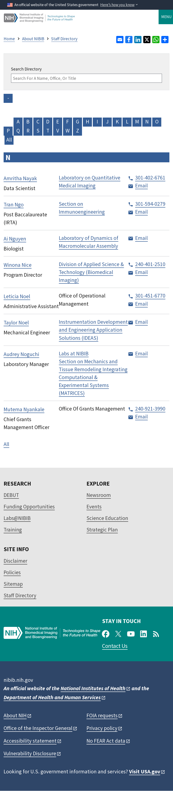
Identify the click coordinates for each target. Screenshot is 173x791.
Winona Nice (18, 265)
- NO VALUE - (8, 98)
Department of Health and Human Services (52, 697)
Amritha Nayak (20, 178)
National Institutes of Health (93, 688)
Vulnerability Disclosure (30, 753)
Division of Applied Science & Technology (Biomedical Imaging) (91, 272)
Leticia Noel (17, 296)
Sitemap (13, 584)
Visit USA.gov (144, 771)
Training (13, 529)
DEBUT (11, 495)
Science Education (107, 518)
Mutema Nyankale (24, 409)
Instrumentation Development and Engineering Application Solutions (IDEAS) (93, 330)
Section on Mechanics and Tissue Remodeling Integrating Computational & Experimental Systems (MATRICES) (93, 377)
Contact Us (114, 645)
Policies (12, 572)
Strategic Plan (102, 529)
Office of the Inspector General (38, 728)
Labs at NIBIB (74, 353)
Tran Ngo (14, 204)
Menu (166, 16)
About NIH (15, 715)
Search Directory (26, 69)
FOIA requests (102, 715)
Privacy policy (101, 728)
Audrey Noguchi (21, 354)
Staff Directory (20, 595)
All (9, 139)
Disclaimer (15, 560)
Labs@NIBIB (17, 518)
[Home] (40, 20)
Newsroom (98, 495)
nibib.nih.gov (18, 680)
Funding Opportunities (29, 506)
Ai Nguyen (15, 238)
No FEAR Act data (105, 740)
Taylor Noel (16, 322)
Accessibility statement (30, 740)
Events (94, 506)
